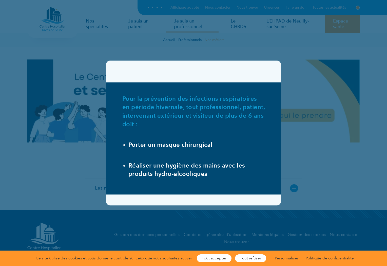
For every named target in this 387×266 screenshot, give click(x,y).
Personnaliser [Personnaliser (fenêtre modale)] (286, 258)
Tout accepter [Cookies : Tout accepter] (214, 258)
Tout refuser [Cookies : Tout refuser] (250, 258)
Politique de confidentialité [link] (330, 258)
